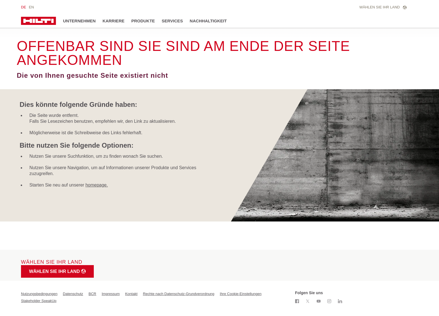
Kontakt (131, 294)
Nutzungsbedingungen (39, 294)
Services (172, 20)
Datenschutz (73, 294)
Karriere (113, 20)
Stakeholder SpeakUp (38, 301)
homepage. (96, 185)
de (23, 7)
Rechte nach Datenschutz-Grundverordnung (178, 294)
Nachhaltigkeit (208, 20)
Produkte (143, 20)
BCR (92, 294)
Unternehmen (79, 20)
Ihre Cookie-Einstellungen (240, 294)
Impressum (111, 294)
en (31, 7)
